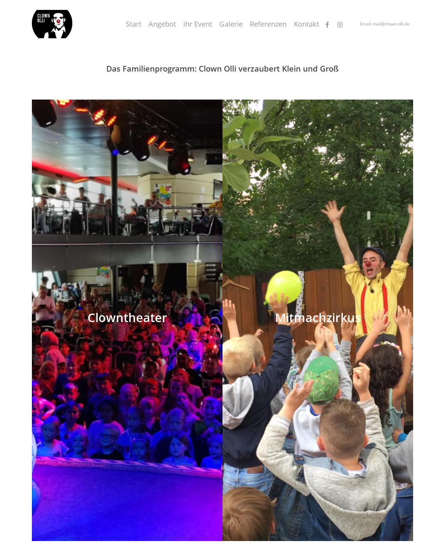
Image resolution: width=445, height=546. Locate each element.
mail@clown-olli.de (391, 24)
